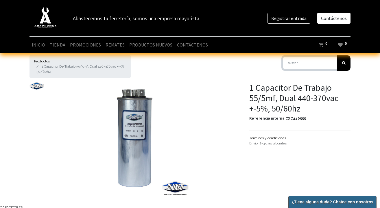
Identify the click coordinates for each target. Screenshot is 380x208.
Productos (42, 61)
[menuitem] (38, 45)
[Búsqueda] (344, 63)
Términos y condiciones (267, 138)
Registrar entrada (289, 18)
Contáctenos (334, 18)
